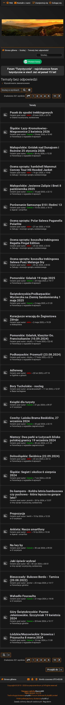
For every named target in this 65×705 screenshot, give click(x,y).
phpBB (27, 695)
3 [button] (41, 96)
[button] (28, 96)
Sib (28, 564)
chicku (29, 341)
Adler (29, 115)
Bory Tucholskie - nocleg (27, 386)
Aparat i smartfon (19, 210)
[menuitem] (9, 3)
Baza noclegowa (19, 391)
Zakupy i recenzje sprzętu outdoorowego (29, 175)
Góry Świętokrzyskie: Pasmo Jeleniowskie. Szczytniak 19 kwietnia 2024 (35, 615)
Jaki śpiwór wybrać (23, 561)
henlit (29, 516)
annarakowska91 (34, 389)
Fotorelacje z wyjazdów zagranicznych (28, 426)
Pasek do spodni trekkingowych (31, 112)
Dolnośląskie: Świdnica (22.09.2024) (35, 456)
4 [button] (44, 96)
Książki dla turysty (22, 402)
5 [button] (48, 96)
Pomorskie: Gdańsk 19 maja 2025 (32, 278)
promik (30, 500)
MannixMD (39, 691)
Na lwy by (16, 545)
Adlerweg (16, 370)
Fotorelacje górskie (20, 585)
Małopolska (17, 324)
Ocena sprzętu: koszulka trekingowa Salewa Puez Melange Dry (34, 260)
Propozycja (17, 513)
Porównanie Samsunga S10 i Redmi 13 (36, 205)
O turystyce (17, 407)
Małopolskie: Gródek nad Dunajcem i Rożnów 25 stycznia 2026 (34, 149)
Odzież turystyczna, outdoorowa (25, 117)
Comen (30, 134)
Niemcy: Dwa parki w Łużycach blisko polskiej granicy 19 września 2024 (35, 438)
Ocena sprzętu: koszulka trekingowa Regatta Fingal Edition (34, 241)
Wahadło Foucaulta (23, 596)
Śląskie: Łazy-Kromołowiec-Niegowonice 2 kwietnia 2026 (30, 130)
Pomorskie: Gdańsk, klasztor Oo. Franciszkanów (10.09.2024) (32, 337)
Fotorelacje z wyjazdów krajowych (26, 137)
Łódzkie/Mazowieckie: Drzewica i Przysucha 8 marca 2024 (32, 636)
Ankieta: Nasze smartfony (27, 529)
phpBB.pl (45, 698)
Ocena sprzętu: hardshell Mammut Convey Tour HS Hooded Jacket (33, 168)
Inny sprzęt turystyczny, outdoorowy (27, 503)
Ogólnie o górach (19, 375)
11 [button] (55, 96)
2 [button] (37, 96)
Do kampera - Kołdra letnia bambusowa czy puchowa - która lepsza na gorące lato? (36, 494)
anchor (30, 583)
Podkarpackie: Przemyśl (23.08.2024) (35, 354)
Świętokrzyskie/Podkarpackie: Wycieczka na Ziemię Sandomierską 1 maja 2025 (35, 297)
